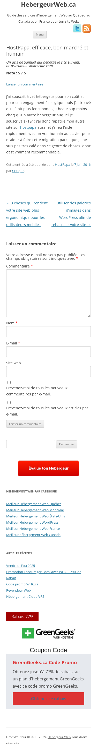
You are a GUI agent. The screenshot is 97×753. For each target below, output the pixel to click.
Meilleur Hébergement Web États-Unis (35, 516)
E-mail (13, 343)
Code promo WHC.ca (22, 584)
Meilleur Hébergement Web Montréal (35, 510)
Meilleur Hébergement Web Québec (33, 503)
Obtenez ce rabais (48, 699)
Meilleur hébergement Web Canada (33, 534)
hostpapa (28, 127)
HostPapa (62, 164)
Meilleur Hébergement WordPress (32, 522)
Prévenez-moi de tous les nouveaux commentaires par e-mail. (37, 390)
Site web (13, 362)
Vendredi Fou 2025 (20, 565)
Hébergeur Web (59, 737)
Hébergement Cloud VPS (25, 596)
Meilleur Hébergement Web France (33, 528)
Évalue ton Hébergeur (48, 468)
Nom (12, 323)
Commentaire (19, 266)
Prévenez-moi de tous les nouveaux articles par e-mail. (47, 411)
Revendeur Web (18, 590)
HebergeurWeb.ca (48, 4)
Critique (18, 170)
